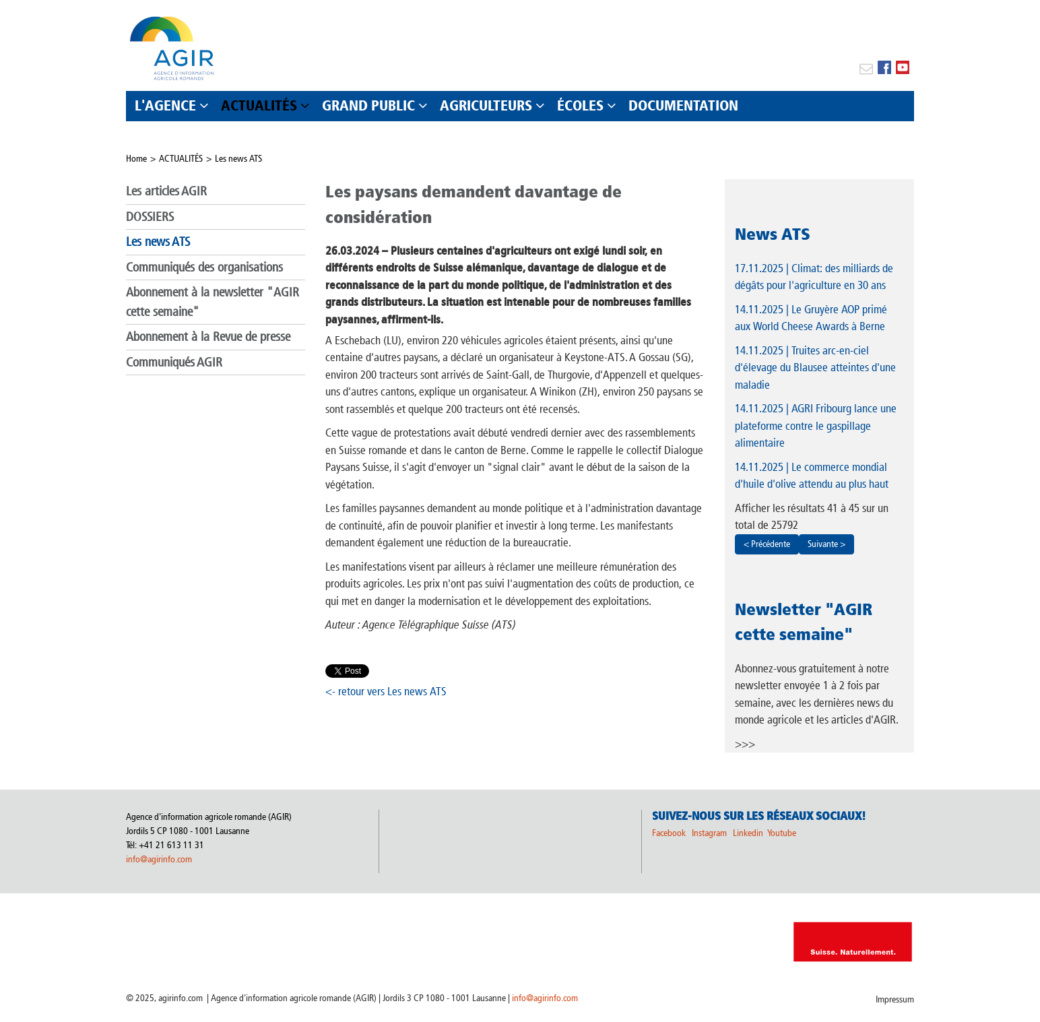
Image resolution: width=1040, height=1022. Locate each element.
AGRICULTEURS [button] (486, 105)
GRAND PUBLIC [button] (368, 105)
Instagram (709, 833)
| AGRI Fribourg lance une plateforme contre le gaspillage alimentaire (816, 425)
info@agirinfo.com (159, 859)
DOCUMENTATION (683, 105)
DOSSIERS (150, 216)
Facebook (669, 833)
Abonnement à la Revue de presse (208, 336)
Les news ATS (238, 158)
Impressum (895, 999)
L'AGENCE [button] (165, 105)
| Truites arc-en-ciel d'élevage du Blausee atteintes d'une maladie (815, 367)
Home (136, 158)
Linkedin (749, 833)
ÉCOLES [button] (580, 105)
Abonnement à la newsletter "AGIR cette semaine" (212, 301)
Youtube (781, 833)
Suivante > (826, 544)
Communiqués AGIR (174, 362)
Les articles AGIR (166, 191)
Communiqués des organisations (204, 267)
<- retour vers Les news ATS (386, 691)
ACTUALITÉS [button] (259, 105)
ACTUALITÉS (181, 158)
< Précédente (767, 544)
